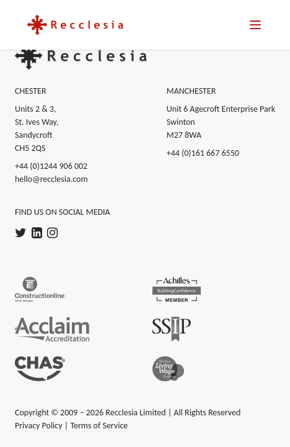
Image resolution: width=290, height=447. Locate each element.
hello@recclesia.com (51, 179)
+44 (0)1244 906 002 (51, 166)
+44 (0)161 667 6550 (203, 153)
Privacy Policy (39, 425)
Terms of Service (99, 425)
